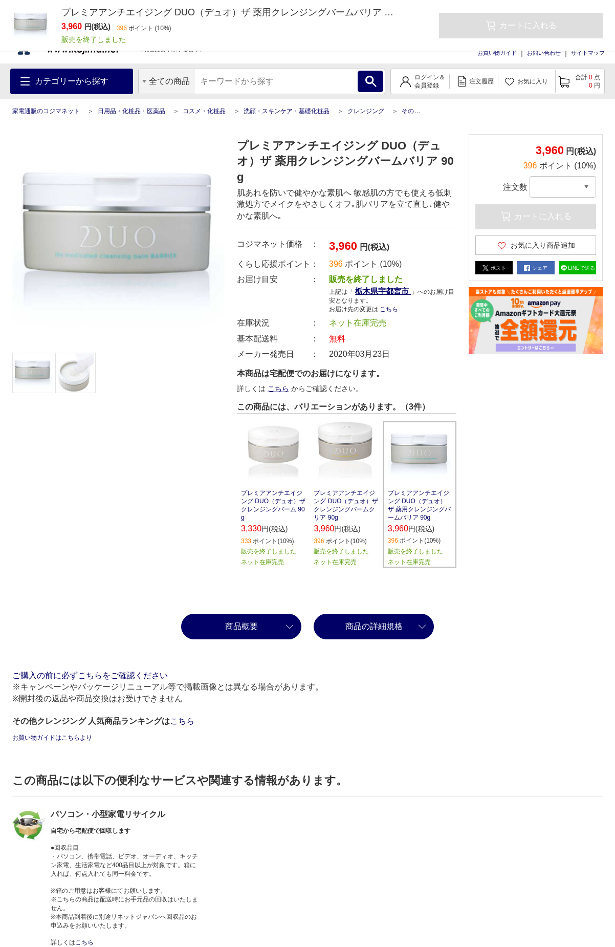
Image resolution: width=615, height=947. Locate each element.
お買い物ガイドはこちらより (52, 737)
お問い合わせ (544, 53)
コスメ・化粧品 (204, 111)
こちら (389, 309)
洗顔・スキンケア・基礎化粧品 (287, 111)
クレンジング (365, 111)
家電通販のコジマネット (46, 111)
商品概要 (241, 626)
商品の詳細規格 (374, 626)
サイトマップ (588, 53)
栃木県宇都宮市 (383, 291)
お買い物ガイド (497, 53)
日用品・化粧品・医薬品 (131, 111)
